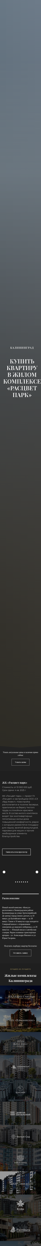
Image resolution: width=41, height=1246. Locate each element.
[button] (20, 762)
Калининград (22, 347)
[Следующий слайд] (37, 872)
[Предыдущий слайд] (4, 872)
